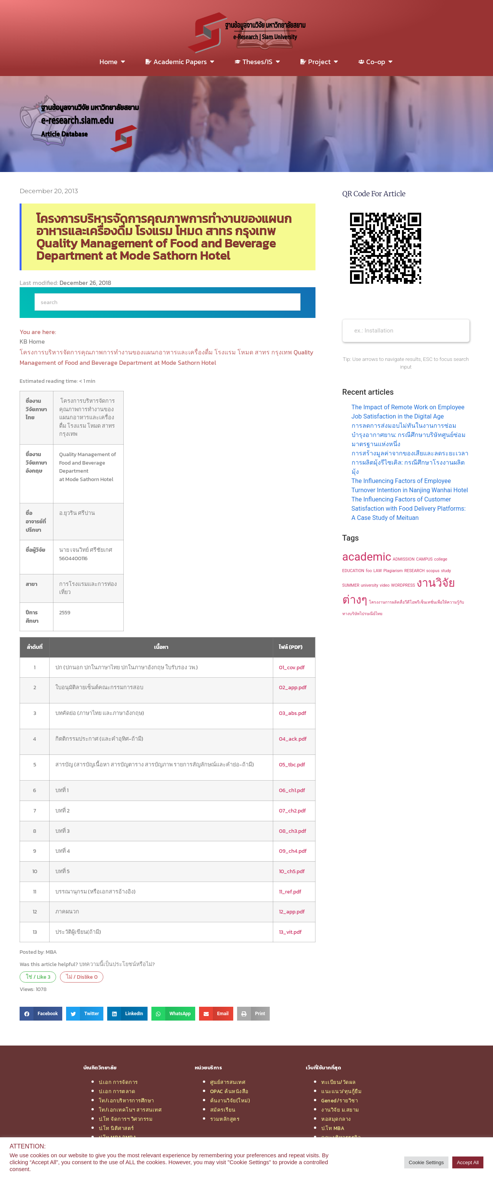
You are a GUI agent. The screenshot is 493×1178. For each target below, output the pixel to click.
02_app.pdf (293, 687)
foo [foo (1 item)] (369, 570)
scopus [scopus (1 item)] (433, 570)
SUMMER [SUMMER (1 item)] (350, 585)
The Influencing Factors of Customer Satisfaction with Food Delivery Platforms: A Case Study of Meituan (409, 508)
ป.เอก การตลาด (117, 1091)
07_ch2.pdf (292, 810)
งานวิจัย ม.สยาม (340, 1109)
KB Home (33, 341)
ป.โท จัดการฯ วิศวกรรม (126, 1119)
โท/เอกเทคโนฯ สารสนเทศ (130, 1109)
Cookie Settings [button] (426, 1162)
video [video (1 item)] (385, 585)
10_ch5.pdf (292, 871)
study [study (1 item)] (446, 570)
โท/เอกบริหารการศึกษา (126, 1100)
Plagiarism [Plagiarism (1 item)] (393, 570)
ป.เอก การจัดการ (118, 1082)
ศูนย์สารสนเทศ (228, 1082)
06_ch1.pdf (292, 790)
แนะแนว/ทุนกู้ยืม (341, 1091)
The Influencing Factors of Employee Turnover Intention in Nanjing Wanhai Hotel (410, 485)
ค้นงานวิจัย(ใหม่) (230, 1100)
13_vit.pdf (290, 932)
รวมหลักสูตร (225, 1119)
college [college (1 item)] (440, 559)
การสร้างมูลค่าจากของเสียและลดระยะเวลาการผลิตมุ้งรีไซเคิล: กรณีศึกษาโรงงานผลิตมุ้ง (410, 462)
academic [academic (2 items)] (367, 556)
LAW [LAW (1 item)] (377, 570)
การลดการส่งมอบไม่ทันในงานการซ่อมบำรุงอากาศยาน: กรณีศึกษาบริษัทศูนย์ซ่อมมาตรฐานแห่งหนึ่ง (409, 435)
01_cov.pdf (292, 667)
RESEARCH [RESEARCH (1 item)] (414, 570)
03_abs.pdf (292, 713)
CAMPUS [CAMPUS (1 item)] (424, 559)
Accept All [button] (468, 1162)
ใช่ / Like (38, 977)
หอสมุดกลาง (336, 1119)
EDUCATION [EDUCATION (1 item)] (353, 570)
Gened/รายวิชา (339, 1100)
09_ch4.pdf (293, 851)
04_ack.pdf (293, 739)
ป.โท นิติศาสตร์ (116, 1128)
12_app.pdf (292, 911)
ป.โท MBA (332, 1128)
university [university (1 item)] (369, 585)
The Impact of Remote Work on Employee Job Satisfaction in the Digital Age (408, 412)
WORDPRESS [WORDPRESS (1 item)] (403, 585)
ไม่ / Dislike (82, 977)
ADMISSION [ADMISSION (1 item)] (404, 559)
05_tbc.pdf (292, 764)
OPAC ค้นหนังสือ (229, 1091)
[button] (41, 1014)
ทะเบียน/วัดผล (338, 1082)
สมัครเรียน (223, 1109)
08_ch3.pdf (292, 831)
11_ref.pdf (290, 891)
